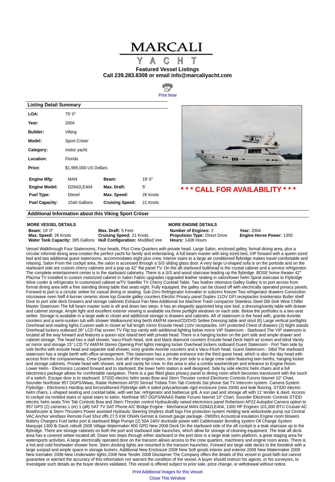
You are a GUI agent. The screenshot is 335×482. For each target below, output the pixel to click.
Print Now (167, 95)
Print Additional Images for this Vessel (167, 471)
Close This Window (168, 478)
